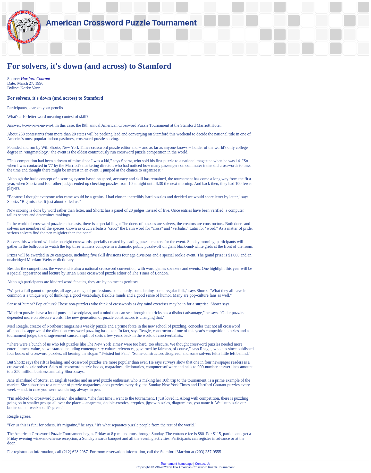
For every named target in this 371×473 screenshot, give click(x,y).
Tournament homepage (176, 464)
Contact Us (202, 464)
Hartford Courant (35, 78)
